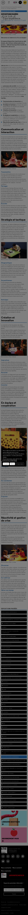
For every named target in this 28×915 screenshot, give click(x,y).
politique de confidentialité (9, 460)
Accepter (6, 464)
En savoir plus (19, 464)
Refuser (12, 464)
